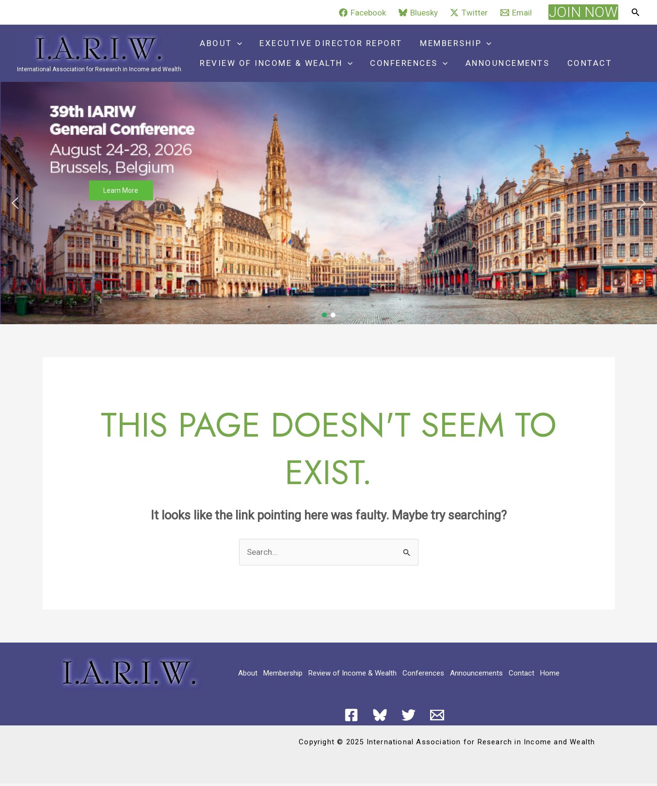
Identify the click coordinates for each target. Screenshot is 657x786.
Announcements (504, 63)
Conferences (407, 63)
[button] (583, 12)
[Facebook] (362, 12)
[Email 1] (437, 715)
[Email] (516, 12)
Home (550, 673)
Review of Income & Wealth (275, 63)
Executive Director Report (329, 43)
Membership (452, 43)
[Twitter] (469, 12)
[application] (236, 43)
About (220, 43)
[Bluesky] (418, 12)
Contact (585, 63)
